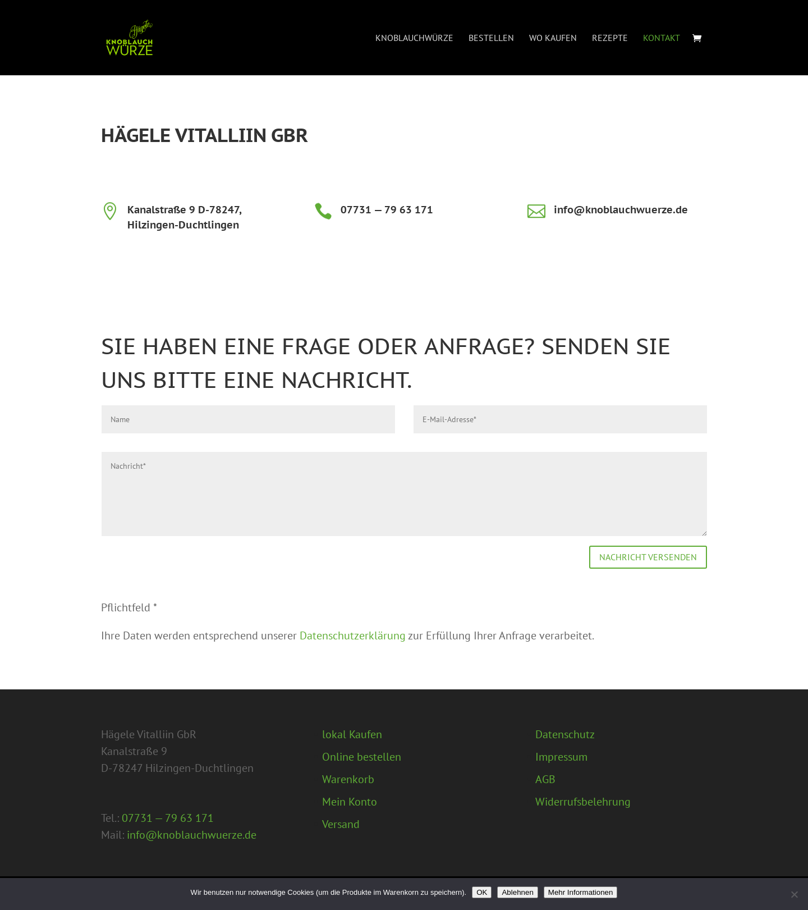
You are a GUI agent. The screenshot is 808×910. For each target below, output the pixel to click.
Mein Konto (349, 801)
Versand (341, 824)
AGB (545, 779)
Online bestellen (361, 756)
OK (481, 892)
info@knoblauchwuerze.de (621, 209)
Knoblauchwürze (414, 38)
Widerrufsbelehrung (583, 801)
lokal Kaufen (352, 734)
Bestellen (491, 38)
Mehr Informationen (580, 892)
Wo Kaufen (553, 38)
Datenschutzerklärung (353, 635)
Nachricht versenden (648, 557)
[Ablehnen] (794, 894)
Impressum (561, 756)
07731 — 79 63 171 (387, 209)
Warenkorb (348, 779)
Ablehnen (517, 892)
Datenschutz (565, 734)
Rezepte (610, 38)
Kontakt (661, 38)
